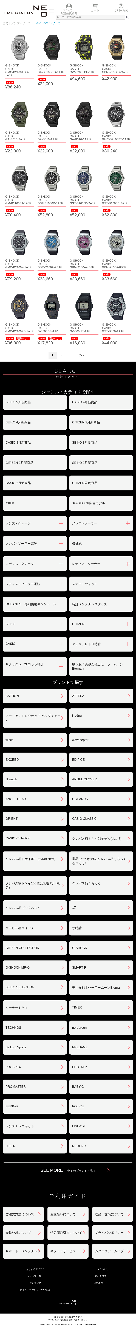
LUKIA (10, 1146)
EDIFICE (78, 759)
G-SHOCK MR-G (17, 967)
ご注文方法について (19, 1214)
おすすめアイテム (35, 1269)
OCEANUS (80, 799)
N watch (11, 779)
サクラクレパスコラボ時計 (24, 664)
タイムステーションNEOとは (35, 1289)
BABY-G (78, 1086)
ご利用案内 (121, 10)
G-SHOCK (79, 948)
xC (74, 907)
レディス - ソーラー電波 (22, 584)
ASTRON (12, 696)
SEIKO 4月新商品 (18, 422)
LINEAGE (79, 1126)
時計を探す (100, 1276)
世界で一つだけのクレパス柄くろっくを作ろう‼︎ (99, 861)
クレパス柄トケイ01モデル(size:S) (96, 838)
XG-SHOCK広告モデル (88, 503)
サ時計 (77, 928)
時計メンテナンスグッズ (89, 604)
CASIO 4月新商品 (84, 402)
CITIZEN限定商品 (84, 483)
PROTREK (79, 1067)
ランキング (35, 1282)
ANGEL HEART (16, 799)
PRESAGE (79, 1047)
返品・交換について (109, 1214)
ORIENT (11, 818)
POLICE (78, 1106)
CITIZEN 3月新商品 (86, 422)
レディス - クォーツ (19, 564)
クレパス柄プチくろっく (23, 908)
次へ (81, 355)
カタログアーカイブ (109, 1251)
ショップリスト (35, 1276)
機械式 (77, 543)
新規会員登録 (68, 13)
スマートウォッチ (85, 584)
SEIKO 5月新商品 (18, 402)
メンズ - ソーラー (22, 23)
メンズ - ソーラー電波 (21, 543)
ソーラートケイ (16, 1008)
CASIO (10, 644)
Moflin (9, 503)
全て (5, 23)
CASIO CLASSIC (84, 818)
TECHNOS (13, 1027)
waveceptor (80, 740)
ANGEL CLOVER (84, 779)
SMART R (79, 967)
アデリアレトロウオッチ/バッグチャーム (33, 718)
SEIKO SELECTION (19, 987)
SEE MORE (67, 1170)
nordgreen (79, 1027)
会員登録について (18, 1232)
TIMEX (77, 1007)
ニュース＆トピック (100, 1269)
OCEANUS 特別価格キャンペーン (30, 604)
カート (95, 10)
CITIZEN (78, 624)
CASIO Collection (17, 838)
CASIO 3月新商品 (18, 442)
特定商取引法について (66, 1232)
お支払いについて (63, 1214)
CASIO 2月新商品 (18, 483)
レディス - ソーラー (86, 564)
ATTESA (78, 696)
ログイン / (69, 10)
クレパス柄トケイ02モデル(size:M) (30, 859)
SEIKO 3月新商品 (84, 442)
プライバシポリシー (109, 1232)
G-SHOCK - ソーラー (50, 23)
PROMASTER (15, 1086)
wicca (9, 740)
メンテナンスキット (19, 1126)
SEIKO (10, 624)
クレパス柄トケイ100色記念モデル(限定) (32, 885)
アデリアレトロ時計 (86, 644)
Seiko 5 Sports (15, 1047)
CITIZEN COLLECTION (22, 948)
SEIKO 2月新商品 (84, 463)
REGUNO (79, 1146)
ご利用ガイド (100, 1282)
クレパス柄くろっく (86, 883)
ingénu (77, 715)
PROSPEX (13, 1067)
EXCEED (12, 759)
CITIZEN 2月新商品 (19, 463)
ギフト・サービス (63, 1251)
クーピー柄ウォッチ (19, 928)
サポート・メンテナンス (23, 1251)
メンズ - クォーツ (18, 523)
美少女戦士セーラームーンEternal (96, 987)
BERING (11, 1106)
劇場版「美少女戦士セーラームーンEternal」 (97, 666)
